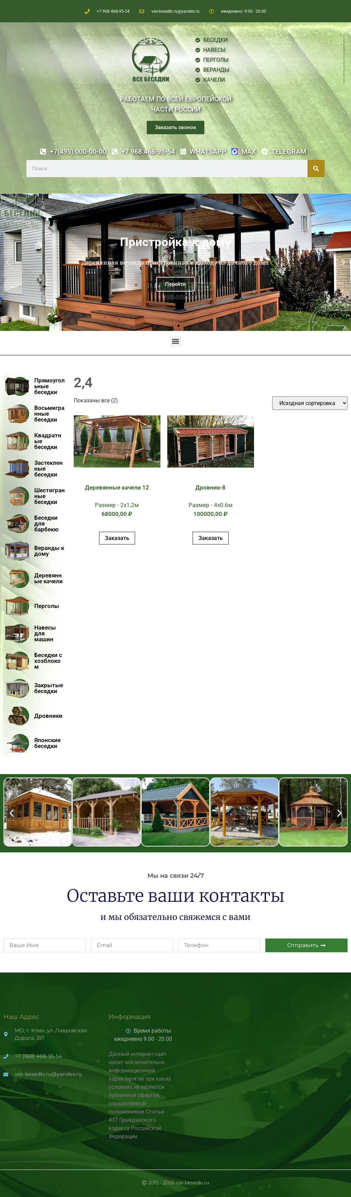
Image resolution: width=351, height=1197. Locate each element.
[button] (7, 262)
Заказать (117, 538)
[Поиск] (316, 168)
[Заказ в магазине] (310, 403)
